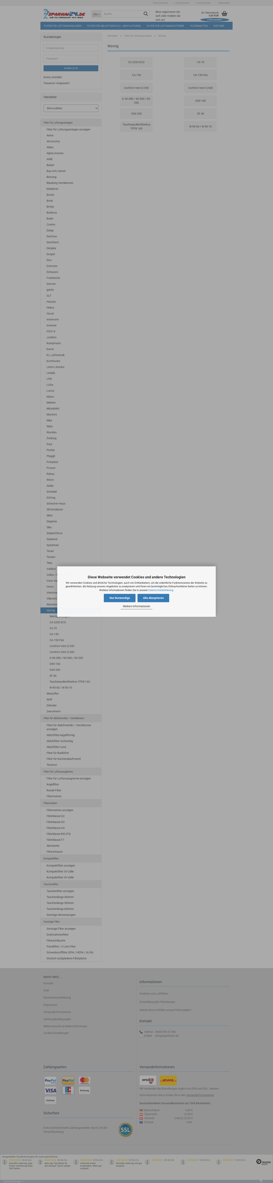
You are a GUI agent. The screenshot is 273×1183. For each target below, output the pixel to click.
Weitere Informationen (136, 606)
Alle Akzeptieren (153, 598)
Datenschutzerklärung (160, 590)
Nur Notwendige (120, 598)
